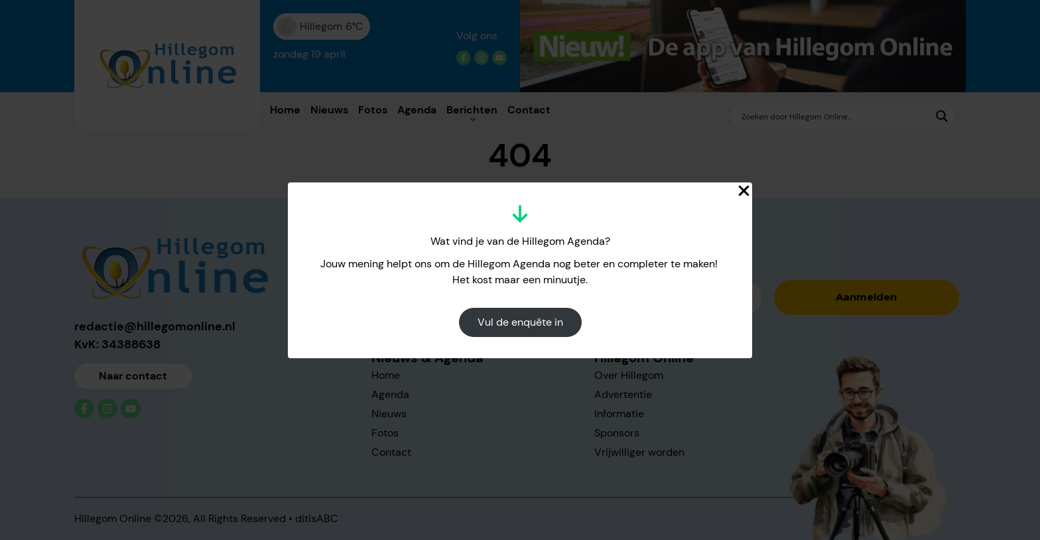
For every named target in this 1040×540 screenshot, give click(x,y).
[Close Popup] (744, 190)
